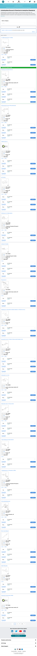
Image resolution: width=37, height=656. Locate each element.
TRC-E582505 (8, 480)
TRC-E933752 (8, 289)
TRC (4, 48)
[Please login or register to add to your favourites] (34, 57)
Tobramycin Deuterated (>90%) (7, 595)
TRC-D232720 (8, 349)
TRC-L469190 (8, 413)
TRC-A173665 (8, 540)
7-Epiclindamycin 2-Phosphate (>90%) (8, 470)
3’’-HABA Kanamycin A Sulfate (7, 37)
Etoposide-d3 (3, 279)
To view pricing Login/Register (4, 59)
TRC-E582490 (8, 449)
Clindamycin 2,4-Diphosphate (6, 213)
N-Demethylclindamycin (5, 501)
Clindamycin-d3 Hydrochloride (7, 69)
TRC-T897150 (8, 151)
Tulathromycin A (4, 141)
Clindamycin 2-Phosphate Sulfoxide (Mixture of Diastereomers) (13, 309)
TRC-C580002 (8, 79)
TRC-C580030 (8, 319)
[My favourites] (24, 1)
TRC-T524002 (8, 605)
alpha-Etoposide (4, 565)
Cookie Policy (24, 651)
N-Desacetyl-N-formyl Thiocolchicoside (8, 105)
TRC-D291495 (8, 511)
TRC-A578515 (8, 253)
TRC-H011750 (8, 47)
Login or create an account (7, 30)
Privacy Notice (19, 651)
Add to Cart (33, 59)
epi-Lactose (3, 177)
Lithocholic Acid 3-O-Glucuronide (7, 403)
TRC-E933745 (8, 575)
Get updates (17, 635)
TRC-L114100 (8, 187)
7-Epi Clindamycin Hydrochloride (7, 439)
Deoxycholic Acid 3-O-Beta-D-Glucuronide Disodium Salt (12, 339)
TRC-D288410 (8, 115)
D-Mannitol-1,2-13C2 (5, 375)
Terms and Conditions (14, 651)
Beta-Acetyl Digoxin (5, 530)
